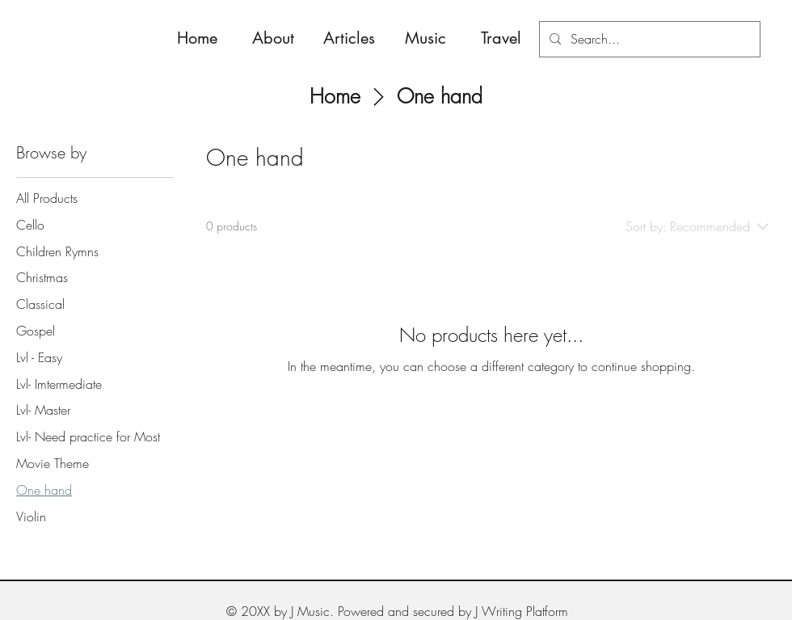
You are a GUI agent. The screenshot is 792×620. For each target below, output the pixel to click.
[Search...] (648, 39)
